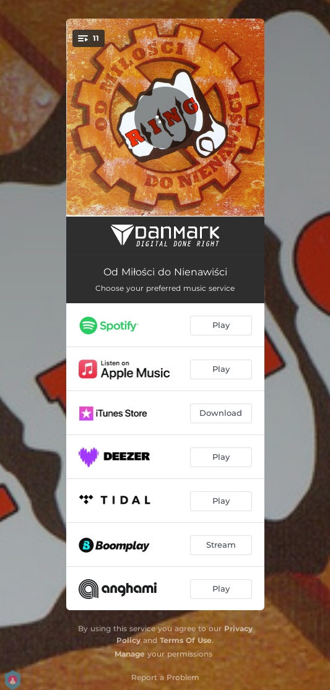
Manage (130, 653)
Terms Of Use (186, 640)
